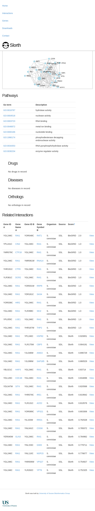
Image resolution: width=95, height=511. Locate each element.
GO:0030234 (9, 151)
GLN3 (18, 436)
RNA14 (40, 261)
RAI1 (17, 235)
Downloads (7, 28)
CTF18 (18, 252)
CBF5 (39, 344)
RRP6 (39, 286)
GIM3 (39, 445)
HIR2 (17, 302)
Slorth (15, 45)
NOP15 (40, 453)
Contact (5, 36)
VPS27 (40, 462)
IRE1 (39, 395)
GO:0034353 (9, 146)
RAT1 (39, 235)
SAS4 (39, 294)
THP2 (39, 328)
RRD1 (39, 420)
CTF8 (17, 269)
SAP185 (40, 361)
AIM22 (40, 353)
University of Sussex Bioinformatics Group (54, 493)
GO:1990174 (9, 137)
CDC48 (18, 378)
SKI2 (39, 311)
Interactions (7, 13)
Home (5, 6)
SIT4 (17, 386)
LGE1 (18, 319)
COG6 (40, 428)
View (91, 235)
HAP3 (18, 369)
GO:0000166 (9, 132)
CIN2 (17, 244)
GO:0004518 (9, 115)
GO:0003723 (9, 121)
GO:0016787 (9, 110)
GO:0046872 (9, 126)
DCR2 (18, 277)
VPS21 (40, 411)
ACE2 (39, 403)
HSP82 (40, 336)
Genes (5, 21)
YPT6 (39, 470)
